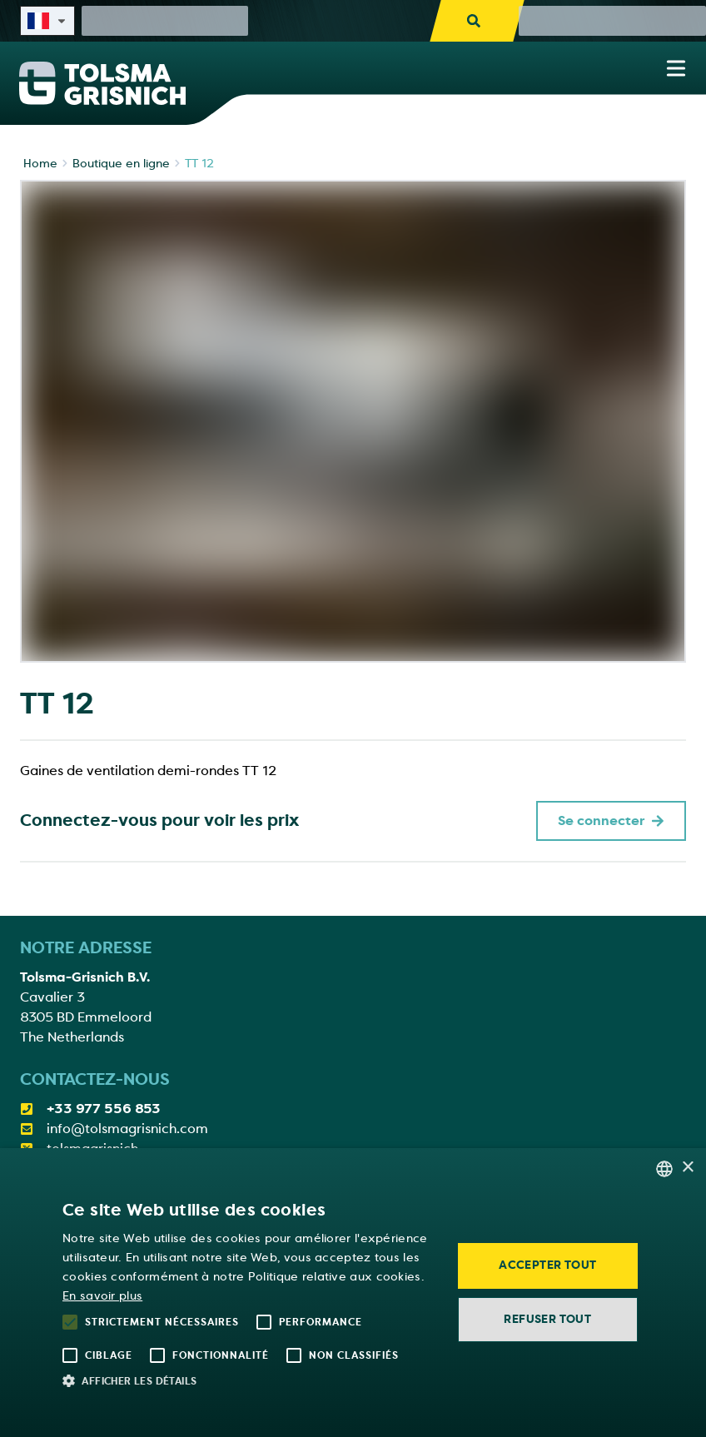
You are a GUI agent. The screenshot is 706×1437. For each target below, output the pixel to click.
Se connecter (611, 820)
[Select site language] (47, 21)
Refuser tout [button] (547, 1319)
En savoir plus (102, 1296)
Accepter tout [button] (547, 1265)
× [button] (687, 1167)
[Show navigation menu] (676, 68)
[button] (246, 1380)
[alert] (353, 1292)
